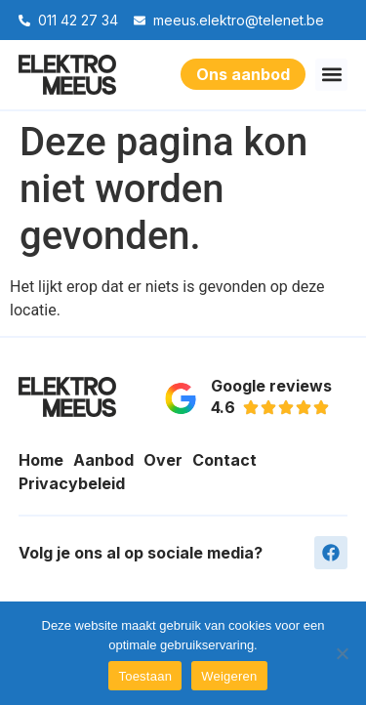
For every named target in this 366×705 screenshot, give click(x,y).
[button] (331, 75)
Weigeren (229, 676)
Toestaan (145, 676)
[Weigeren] (341, 653)
